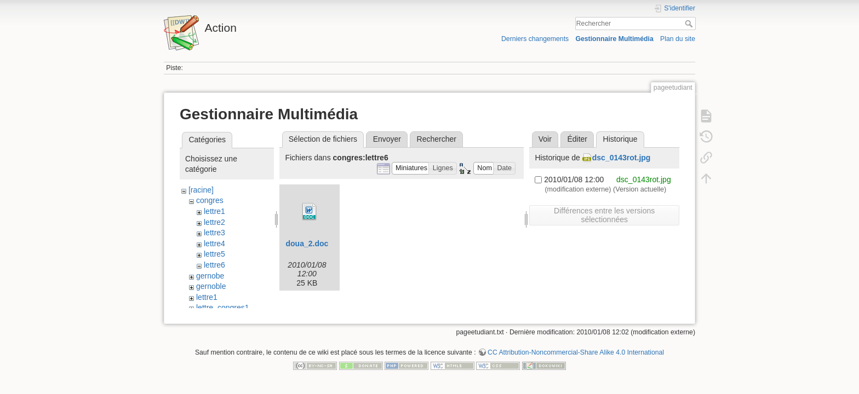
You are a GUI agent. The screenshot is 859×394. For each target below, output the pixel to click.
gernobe (210, 275)
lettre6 (214, 264)
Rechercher (690, 23)
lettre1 (214, 211)
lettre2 (214, 222)
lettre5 (214, 254)
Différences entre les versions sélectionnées (604, 215)
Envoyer (387, 139)
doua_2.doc (306, 243)
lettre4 (214, 243)
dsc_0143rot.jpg (621, 157)
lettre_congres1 (222, 307)
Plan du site (677, 39)
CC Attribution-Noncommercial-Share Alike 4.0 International (576, 358)
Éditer (577, 139)
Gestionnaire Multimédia (614, 39)
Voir (545, 139)
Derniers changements (535, 39)
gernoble (211, 286)
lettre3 (214, 232)
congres (210, 200)
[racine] (201, 190)
